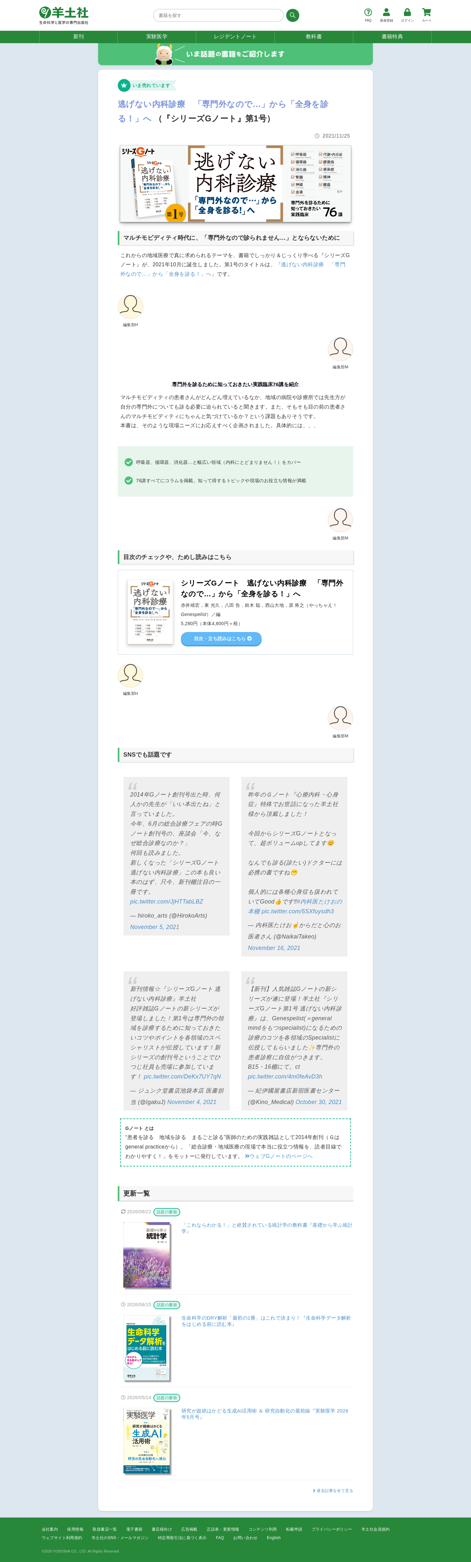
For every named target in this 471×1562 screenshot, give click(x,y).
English (274, 1538)
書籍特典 (392, 36)
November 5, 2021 (154, 927)
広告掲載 (189, 1529)
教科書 (314, 36)
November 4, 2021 (192, 1102)
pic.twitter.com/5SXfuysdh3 (298, 911)
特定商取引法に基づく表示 (182, 1538)
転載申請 (294, 1529)
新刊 (78, 36)
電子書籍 (134, 1529)
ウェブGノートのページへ (279, 1156)
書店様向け (162, 1529)
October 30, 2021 (319, 1102)
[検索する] (291, 15)
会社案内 (50, 1529)
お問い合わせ (245, 1538)
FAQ (220, 1538)
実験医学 (157, 36)
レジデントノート (235, 36)
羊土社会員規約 (375, 1529)
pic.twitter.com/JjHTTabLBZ (166, 901)
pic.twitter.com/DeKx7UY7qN (182, 1076)
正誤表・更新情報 (223, 1529)
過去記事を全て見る (335, 1490)
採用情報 (75, 1529)
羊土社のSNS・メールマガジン (120, 1538)
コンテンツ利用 (263, 1529)
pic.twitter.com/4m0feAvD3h (285, 1076)
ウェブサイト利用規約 (62, 1538)
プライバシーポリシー (332, 1529)
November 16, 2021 (274, 948)
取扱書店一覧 (105, 1529)
